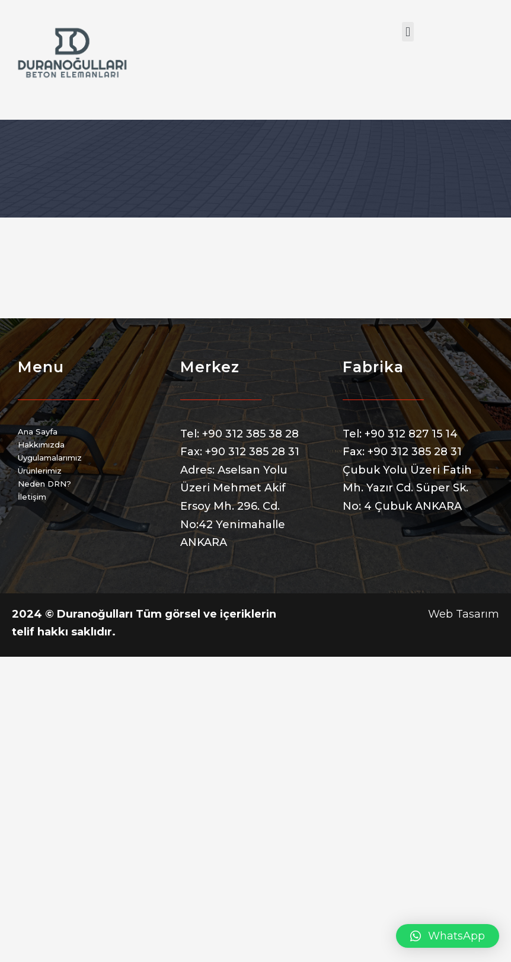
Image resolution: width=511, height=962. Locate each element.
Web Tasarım (463, 614)
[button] (407, 31)
